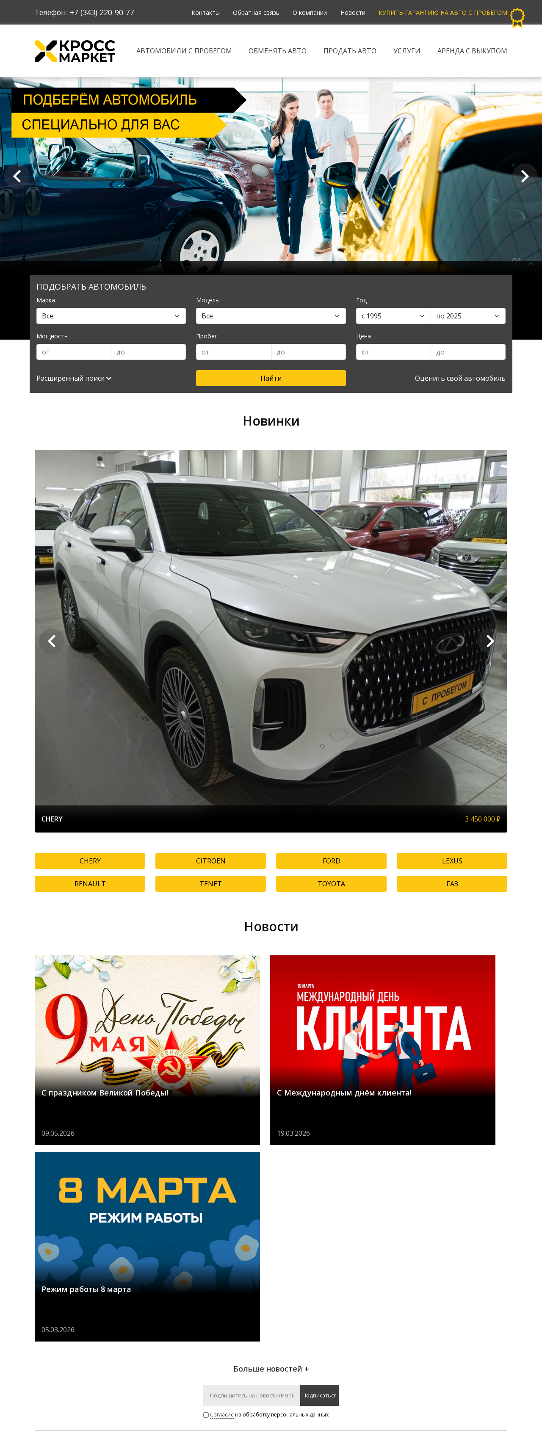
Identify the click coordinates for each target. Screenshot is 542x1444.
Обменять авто (278, 50)
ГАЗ (452, 883)
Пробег (206, 336)
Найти (271, 378)
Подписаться (319, 1199)
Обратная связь (255, 12)
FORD (331, 861)
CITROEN (211, 861)
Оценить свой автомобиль (460, 378)
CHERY (90, 861)
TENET (210, 883)
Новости (352, 12)
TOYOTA (331, 883)
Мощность (52, 336)
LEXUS (452, 861)
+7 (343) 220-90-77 (102, 12)
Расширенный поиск (73, 378)
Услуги (406, 50)
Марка (45, 300)
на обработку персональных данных (266, 1218)
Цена (363, 336)
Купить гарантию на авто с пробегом (443, 12)
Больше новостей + (271, 1172)
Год (361, 300)
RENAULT (90, 883)
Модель (207, 300)
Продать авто (350, 50)
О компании (309, 12)
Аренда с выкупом (472, 50)
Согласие (222, 1218)
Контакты (204, 12)
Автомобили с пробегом (184, 50)
